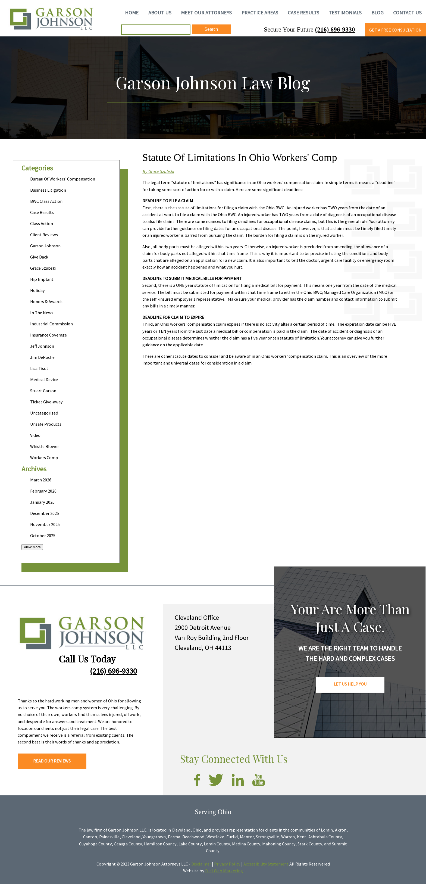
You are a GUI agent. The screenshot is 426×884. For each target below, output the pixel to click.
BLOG (377, 12)
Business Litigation (48, 190)
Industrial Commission (51, 323)
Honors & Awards (46, 301)
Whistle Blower (44, 446)
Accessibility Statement (266, 864)
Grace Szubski (43, 268)
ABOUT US (159, 12)
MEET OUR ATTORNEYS (206, 12)
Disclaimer (201, 864)
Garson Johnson (45, 245)
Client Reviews (44, 234)
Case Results (42, 212)
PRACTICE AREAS (260, 12)
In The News (41, 312)
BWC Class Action (46, 201)
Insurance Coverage (48, 335)
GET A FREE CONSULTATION (395, 30)
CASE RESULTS (303, 12)
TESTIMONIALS (345, 12)
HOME (132, 12)
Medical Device (44, 379)
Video (35, 435)
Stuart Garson (43, 390)
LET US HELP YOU (350, 684)
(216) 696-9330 (335, 29)
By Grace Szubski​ (158, 171)
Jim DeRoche (42, 357)
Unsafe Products (45, 424)
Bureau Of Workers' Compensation (62, 179)
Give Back (39, 257)
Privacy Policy (227, 864)
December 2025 (44, 513)
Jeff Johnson (42, 346)
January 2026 (42, 502)
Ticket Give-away (46, 401)
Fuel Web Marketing (224, 870)
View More (32, 547)
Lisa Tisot (39, 368)
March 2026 (40, 480)
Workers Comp (44, 457)
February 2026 (43, 491)
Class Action (41, 223)
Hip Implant (42, 279)
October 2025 (42, 535)
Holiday (37, 290)
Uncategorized (44, 413)
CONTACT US (407, 12)
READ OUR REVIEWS (52, 761)
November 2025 (45, 524)
